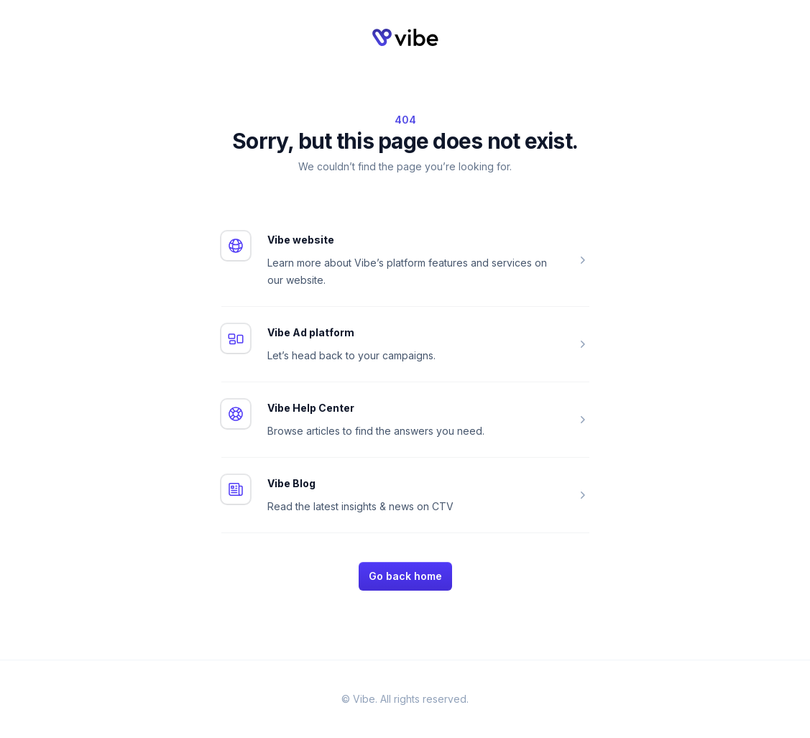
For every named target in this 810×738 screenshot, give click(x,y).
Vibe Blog (291, 483)
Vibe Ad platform (310, 332)
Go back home (405, 576)
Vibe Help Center (310, 408)
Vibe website (300, 240)
